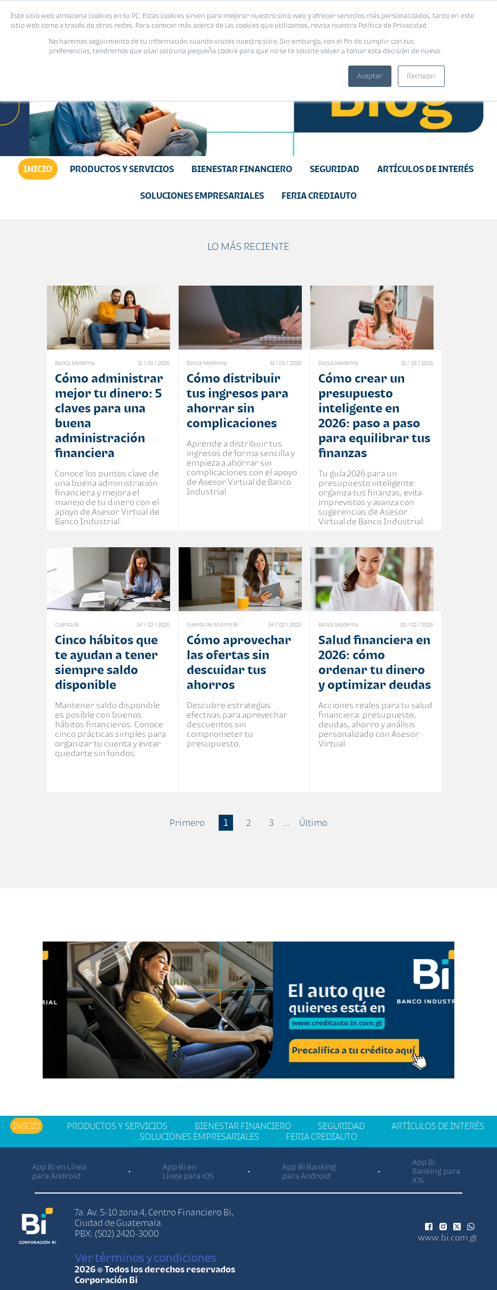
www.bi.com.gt (447, 1237)
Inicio (37, 169)
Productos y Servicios (122, 169)
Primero (187, 822)
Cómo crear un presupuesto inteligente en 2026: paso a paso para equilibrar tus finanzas (374, 415)
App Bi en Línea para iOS (188, 1171)
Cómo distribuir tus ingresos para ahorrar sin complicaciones (237, 400)
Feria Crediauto (319, 195)
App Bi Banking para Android (309, 1171)
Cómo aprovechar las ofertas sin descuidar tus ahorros (239, 662)
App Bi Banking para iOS (436, 1170)
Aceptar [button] (369, 76)
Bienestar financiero (241, 169)
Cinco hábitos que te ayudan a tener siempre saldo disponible (106, 662)
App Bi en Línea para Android (59, 1171)
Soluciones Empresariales (202, 195)
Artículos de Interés (425, 169)
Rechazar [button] (421, 76)
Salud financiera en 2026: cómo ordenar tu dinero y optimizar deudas (374, 662)
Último (313, 822)
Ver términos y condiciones (145, 1257)
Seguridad (334, 169)
